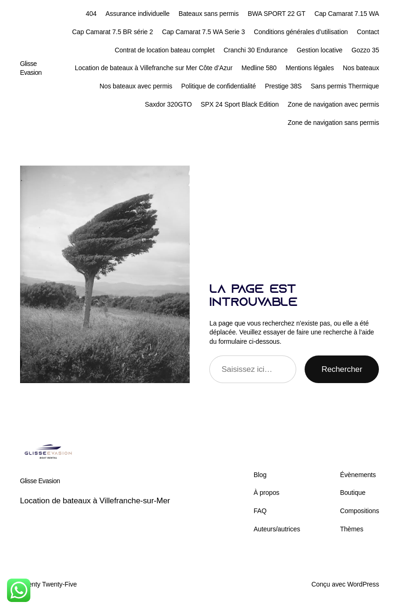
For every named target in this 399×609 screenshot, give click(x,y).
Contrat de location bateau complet (165, 50)
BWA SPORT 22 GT (277, 13)
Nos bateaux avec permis (136, 86)
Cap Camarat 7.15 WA (346, 13)
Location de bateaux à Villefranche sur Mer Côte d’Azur (154, 68)
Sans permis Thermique (345, 86)
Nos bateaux (361, 68)
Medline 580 (259, 68)
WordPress (363, 584)
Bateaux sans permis (208, 13)
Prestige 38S (283, 86)
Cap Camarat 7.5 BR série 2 (112, 32)
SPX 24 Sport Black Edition (240, 104)
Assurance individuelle (138, 13)
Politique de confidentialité (218, 86)
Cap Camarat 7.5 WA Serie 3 (203, 32)
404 (91, 13)
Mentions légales (309, 68)
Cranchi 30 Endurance (255, 50)
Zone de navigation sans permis (333, 122)
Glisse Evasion (40, 481)
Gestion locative (319, 50)
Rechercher (341, 369)
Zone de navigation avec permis (333, 104)
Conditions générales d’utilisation (301, 32)
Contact (368, 32)
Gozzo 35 (365, 50)
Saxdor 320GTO (168, 104)
